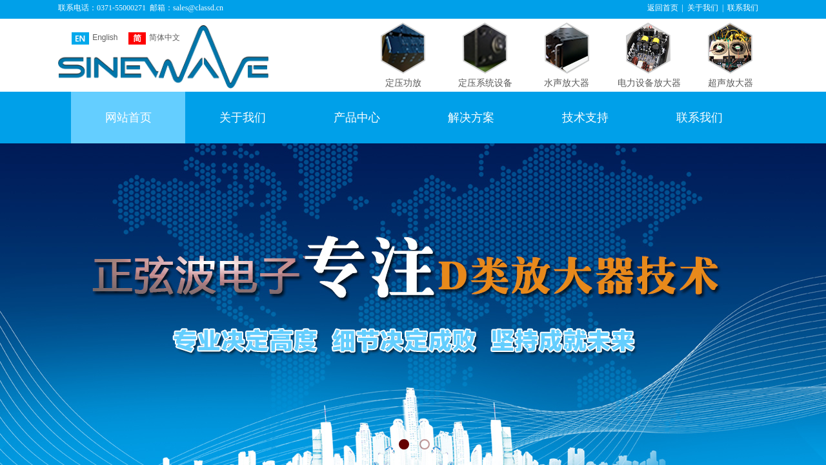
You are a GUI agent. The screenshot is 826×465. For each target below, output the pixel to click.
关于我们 (242, 117)
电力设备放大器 (649, 83)
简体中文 (154, 38)
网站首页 (128, 117)
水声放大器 (566, 83)
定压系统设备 (485, 83)
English (94, 38)
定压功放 (403, 83)
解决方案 (471, 117)
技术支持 (585, 117)
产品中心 (357, 117)
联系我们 (699, 117)
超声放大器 (730, 83)
